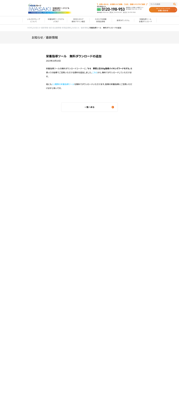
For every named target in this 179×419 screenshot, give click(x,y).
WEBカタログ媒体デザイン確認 (78, 20)
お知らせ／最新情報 (80, 27)
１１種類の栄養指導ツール (63, 84)
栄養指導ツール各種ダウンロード (145, 20)
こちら (94, 72)
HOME (29, 27)
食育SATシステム (123, 20)
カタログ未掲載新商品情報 (101, 20)
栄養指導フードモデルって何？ (56, 20)
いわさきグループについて (33, 20)
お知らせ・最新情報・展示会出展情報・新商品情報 (52, 27)
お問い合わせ (163, 9)
